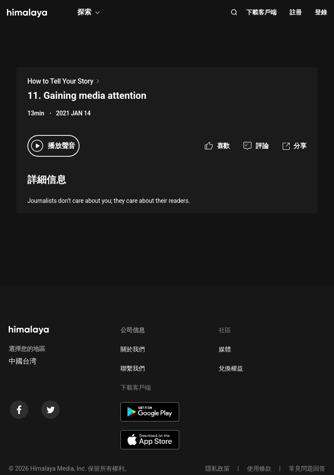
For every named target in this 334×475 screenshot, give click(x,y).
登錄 (321, 12)
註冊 (296, 12)
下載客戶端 (261, 12)
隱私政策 (217, 468)
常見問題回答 (307, 468)
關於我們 (132, 349)
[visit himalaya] (27, 13)
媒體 (225, 349)
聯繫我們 (132, 368)
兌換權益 (231, 368)
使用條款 (259, 468)
